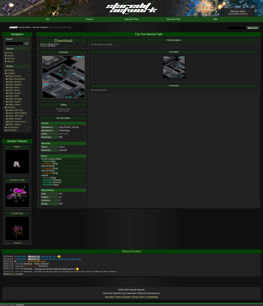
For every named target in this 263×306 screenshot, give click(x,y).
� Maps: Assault (13, 76)
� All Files (9, 70)
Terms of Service (122, 297)
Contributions (152, 297)
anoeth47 (20, 305)
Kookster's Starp (17, 180)
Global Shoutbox (131, 251)
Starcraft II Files (173, 19)
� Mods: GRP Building (16, 113)
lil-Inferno (21, 261)
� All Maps (10, 73)
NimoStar (28, 264)
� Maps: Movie (13, 90)
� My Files (10, 58)
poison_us (31, 266)
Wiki (216, 19)
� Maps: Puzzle (13, 93)
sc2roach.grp (17, 213)
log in (12, 274)
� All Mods (10, 107)
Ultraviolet (21, 256)
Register (236, 14)
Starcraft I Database (40, 27)
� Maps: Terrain (13, 102)
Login (230, 14)
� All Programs (12, 127)
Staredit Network (24, 27)
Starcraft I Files (131, 19)
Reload (17, 243)
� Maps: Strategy (14, 99)
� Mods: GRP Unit (14, 110)
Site (47, 19)
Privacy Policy (138, 297)
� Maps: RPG (12, 96)
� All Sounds (11, 130)
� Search (9, 56)
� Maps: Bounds (13, 82)
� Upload (9, 61)
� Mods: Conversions (16, 121)
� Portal (9, 53)
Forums (89, 19)
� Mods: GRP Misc (14, 116)
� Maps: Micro (12, 87)
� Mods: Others (13, 124)
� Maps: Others (13, 104)
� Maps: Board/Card (15, 79)
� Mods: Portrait (13, 119)
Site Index (109, 297)
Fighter (17, 147)
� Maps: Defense (14, 84)
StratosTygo (64, 130)
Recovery (244, 14)
